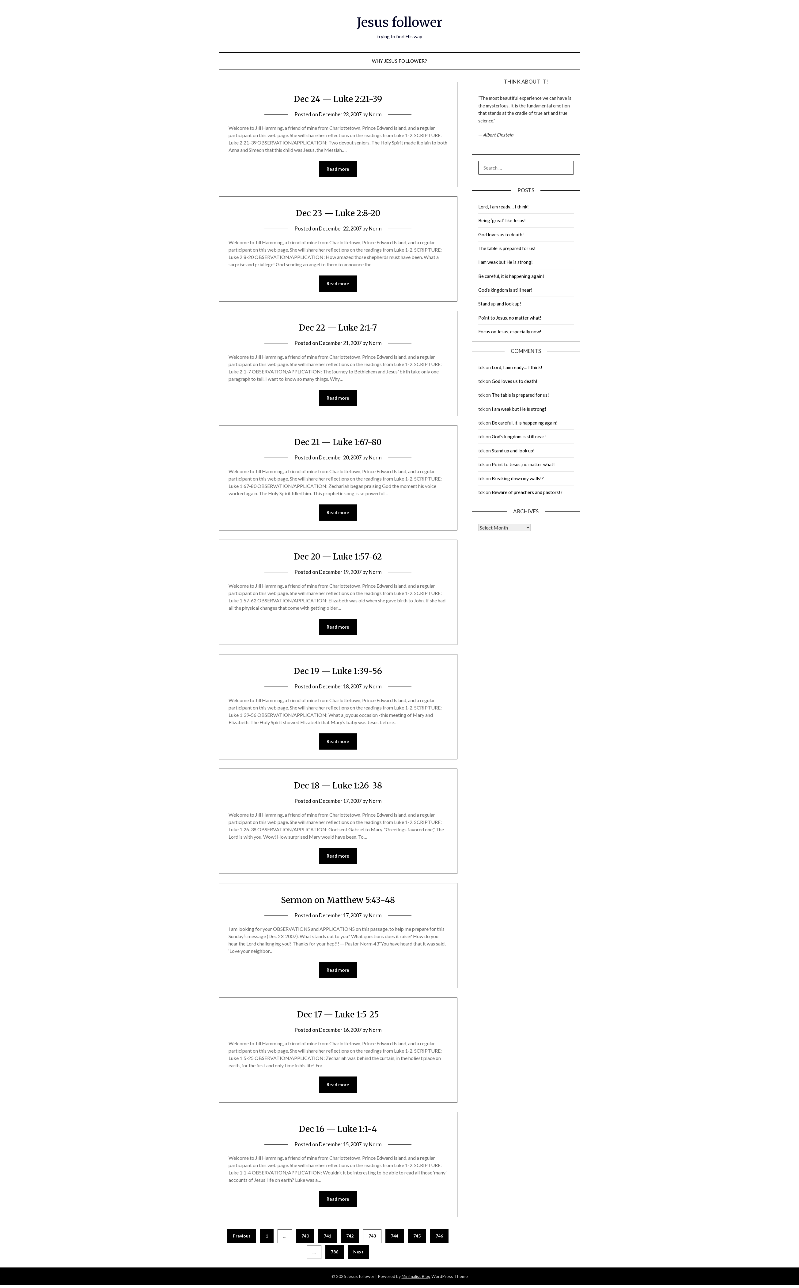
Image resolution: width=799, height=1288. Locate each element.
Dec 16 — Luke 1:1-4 (338, 1131)
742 (350, 1238)
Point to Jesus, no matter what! (509, 317)
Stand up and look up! (499, 303)
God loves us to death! (501, 234)
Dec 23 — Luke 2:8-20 (338, 213)
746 (439, 1238)
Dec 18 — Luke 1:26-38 (338, 787)
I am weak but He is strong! (505, 262)
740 (305, 1238)
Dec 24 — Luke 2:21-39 (338, 98)
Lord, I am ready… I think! (503, 206)
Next (358, 1254)
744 (394, 1238)
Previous (242, 1238)
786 (334, 1254)
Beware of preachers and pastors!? (527, 492)
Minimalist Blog (416, 1279)
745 (417, 1238)
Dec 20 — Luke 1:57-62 (338, 557)
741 (327, 1238)
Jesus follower (399, 22)
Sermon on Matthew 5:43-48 (338, 902)
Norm (376, 114)
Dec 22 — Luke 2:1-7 (337, 328)
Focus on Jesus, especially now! (509, 331)
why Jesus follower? (399, 61)
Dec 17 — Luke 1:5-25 (337, 1016)
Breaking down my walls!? (518, 478)
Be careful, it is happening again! (511, 276)
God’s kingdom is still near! (505, 290)
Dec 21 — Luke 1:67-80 (338, 442)
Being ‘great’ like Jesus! (502, 220)
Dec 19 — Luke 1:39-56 (338, 672)
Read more (338, 169)
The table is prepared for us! (507, 248)
